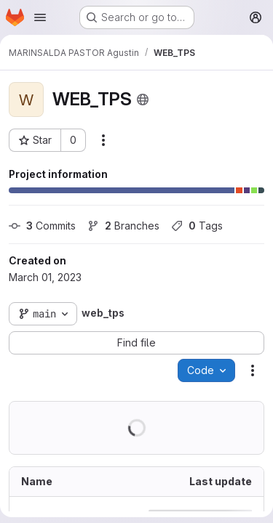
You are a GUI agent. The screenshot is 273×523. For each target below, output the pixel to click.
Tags (197, 225)
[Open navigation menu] (40, 17)
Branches (123, 225)
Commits (42, 225)
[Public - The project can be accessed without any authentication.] (143, 99)
